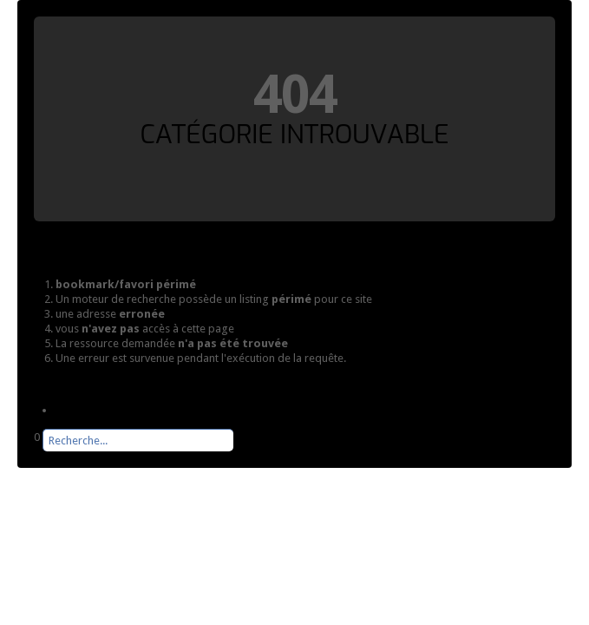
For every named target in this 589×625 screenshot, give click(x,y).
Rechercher (34, 451)
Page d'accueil (91, 410)
